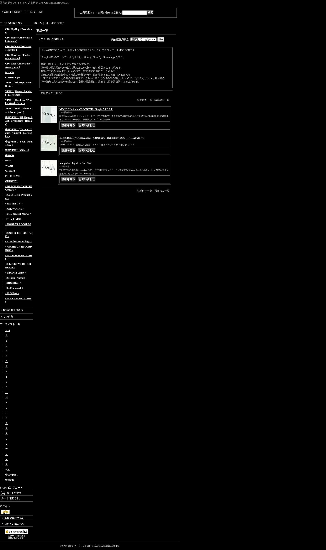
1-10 (7, 330)
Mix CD (9, 72)
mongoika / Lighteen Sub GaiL (75, 163)
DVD (8, 160)
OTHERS (10, 170)
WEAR (9, 165)
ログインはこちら (14, 523)
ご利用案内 (86, 12)
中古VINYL (11, 474)
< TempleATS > (13, 219)
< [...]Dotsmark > (14, 288)
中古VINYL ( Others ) (17, 150)
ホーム (38, 23)
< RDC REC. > (13, 282)
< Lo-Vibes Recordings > (18, 241)
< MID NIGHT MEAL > (18, 213)
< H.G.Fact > (12, 293)
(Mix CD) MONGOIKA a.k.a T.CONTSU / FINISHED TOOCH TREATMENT (101, 137)
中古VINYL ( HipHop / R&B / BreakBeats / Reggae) (18, 121)
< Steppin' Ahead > (15, 277)
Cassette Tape (12, 77)
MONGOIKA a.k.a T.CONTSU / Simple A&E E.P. (86, 109)
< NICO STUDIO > (15, 272)
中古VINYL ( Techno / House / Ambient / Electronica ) (18, 133)
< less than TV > (13, 203)
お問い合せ (104, 12)
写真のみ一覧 (161, 100)
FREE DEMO (12, 176)
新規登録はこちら (14, 518)
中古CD (9, 155)
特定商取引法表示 (13, 310)
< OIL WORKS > (14, 208)
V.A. (7, 469)
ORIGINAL (11, 181)
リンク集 (8, 316)
